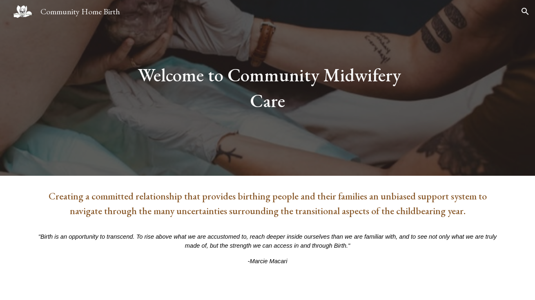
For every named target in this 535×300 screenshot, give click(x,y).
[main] (267, 87)
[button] (525, 11)
